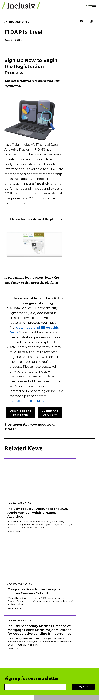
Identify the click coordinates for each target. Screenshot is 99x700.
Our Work (64, 646)
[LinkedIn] (89, 647)
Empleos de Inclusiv (65, 658)
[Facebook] (85, 647)
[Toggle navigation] (91, 5)
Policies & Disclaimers (65, 668)
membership (19, 401)
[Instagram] (93, 647)
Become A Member (64, 651)
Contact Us (64, 663)
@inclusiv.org (39, 401)
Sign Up (83, 628)
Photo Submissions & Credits (70, 675)
